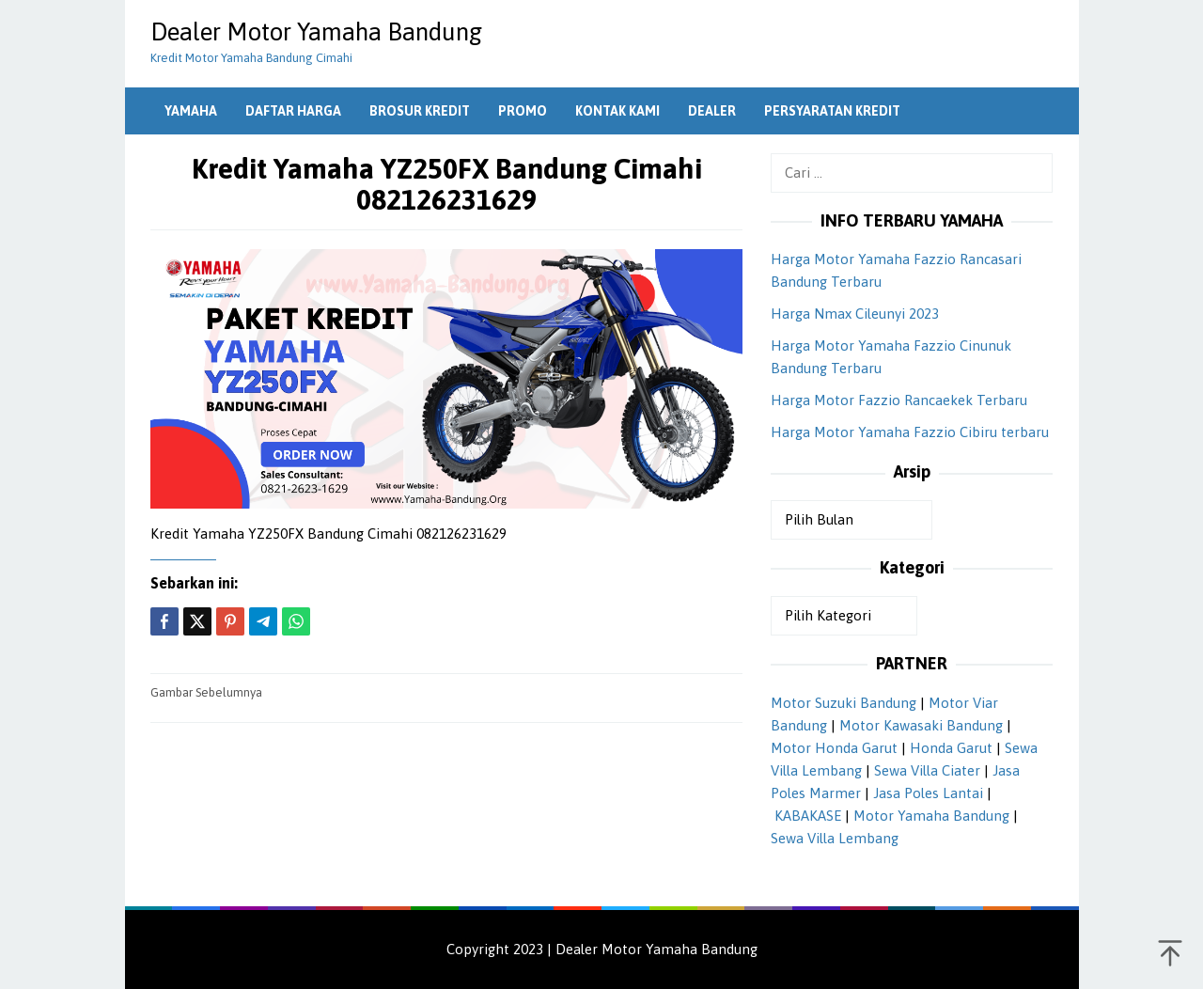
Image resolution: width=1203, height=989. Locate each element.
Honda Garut (951, 748)
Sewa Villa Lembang (834, 838)
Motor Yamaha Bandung (931, 816)
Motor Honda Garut (834, 748)
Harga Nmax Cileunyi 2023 (855, 314)
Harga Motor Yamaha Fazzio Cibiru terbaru (910, 432)
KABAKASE (807, 816)
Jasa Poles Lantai (928, 793)
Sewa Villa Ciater (927, 770)
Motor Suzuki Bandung (843, 703)
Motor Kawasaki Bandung (921, 725)
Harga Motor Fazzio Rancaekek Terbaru (899, 400)
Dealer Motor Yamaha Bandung (316, 32)
